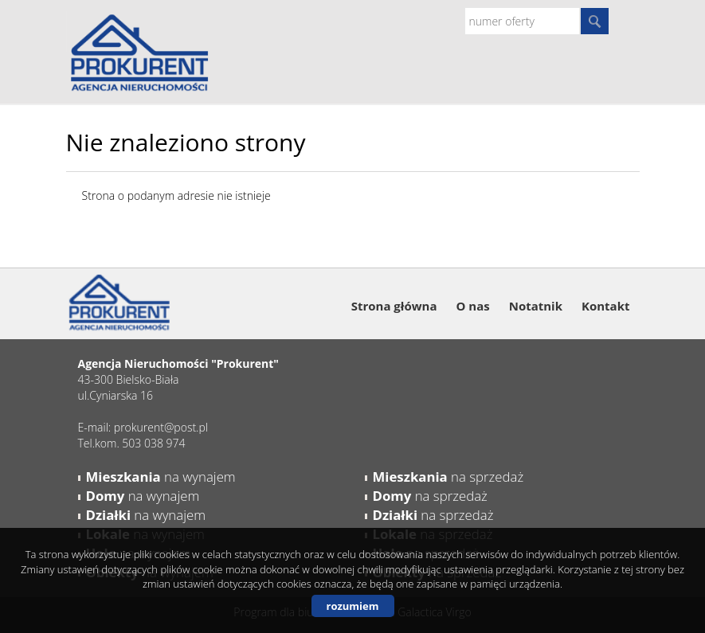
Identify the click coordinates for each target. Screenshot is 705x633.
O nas (472, 306)
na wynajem (161, 476)
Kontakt (606, 306)
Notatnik (535, 306)
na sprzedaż (448, 476)
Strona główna (394, 306)
